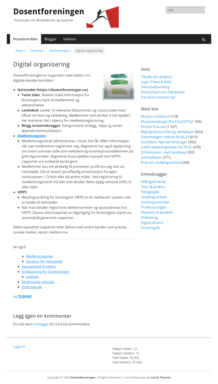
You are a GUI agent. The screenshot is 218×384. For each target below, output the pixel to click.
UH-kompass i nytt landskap (163, 152)
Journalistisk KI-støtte (39, 266)
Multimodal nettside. (38, 282)
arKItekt (32, 276)
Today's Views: (122, 349)
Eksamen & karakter (157, 212)
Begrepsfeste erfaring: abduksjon (167, 131)
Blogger (50, 39)
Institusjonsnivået (155, 202)
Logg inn (19, 347)
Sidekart (69, 39)
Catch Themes (161, 377)
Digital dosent (152, 222)
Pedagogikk (150, 192)
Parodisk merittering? (158, 97)
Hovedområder (25, 39)
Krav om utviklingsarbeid (161, 162)
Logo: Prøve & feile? (156, 82)
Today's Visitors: (124, 353)
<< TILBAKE (22, 296)
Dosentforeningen (48, 11)
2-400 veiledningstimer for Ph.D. (166, 147)
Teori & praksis (153, 186)
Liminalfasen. (151, 157)
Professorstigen (153, 207)
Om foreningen (60, 50)
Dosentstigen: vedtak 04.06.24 (165, 137)
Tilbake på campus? (156, 76)
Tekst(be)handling (155, 87)
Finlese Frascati (153, 126)
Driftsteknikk (32, 287)
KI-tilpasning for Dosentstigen (45, 271)
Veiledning (149, 217)
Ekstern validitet (154, 116)
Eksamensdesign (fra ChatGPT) (165, 121)
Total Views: (121, 358)
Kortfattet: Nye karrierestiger (164, 142)
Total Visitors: (122, 362)
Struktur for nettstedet (44, 261)
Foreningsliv (150, 227)
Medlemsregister (31, 135)
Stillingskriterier (153, 181)
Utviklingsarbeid (154, 197)
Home (20, 50)
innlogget (41, 324)
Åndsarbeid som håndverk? (163, 92)
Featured (37, 50)
